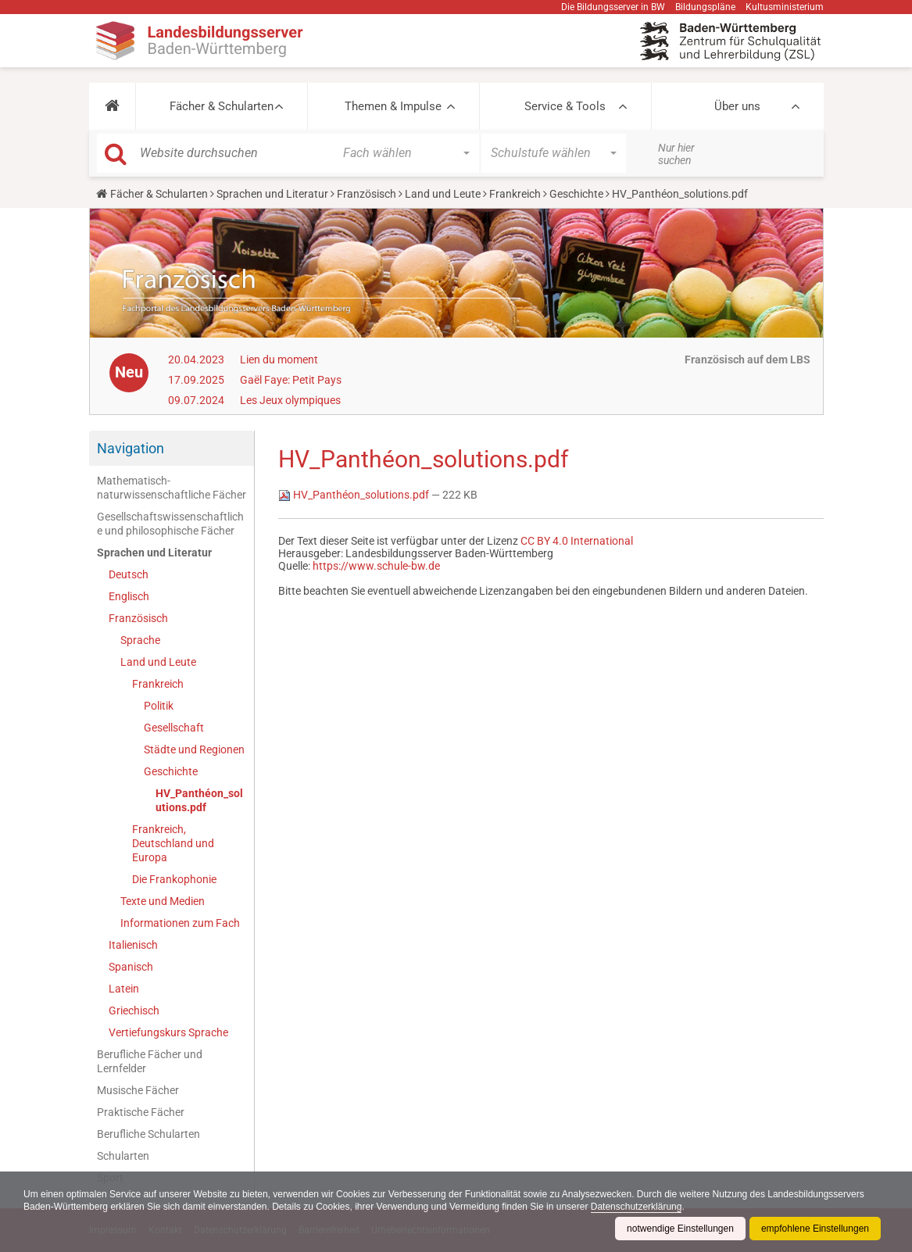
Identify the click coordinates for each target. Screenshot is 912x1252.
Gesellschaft (174, 727)
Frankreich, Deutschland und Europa (173, 843)
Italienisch (133, 945)
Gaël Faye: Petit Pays (291, 380)
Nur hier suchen (676, 153)
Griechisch (134, 1010)
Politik (158, 705)
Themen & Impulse (393, 106)
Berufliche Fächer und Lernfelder (149, 1061)
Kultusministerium (785, 7)
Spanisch (131, 966)
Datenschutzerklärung (636, 1206)
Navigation (130, 448)
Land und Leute (443, 194)
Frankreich (515, 194)
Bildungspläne (705, 7)
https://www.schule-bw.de (376, 566)
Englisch (129, 596)
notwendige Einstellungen (680, 1228)
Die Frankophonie (174, 879)
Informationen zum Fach (180, 923)
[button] (112, 106)
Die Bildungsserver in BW (613, 7)
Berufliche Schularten (148, 1134)
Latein (124, 988)
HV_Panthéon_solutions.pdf (199, 800)
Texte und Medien (162, 901)
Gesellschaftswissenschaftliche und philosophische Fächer (170, 523)
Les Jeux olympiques (290, 400)
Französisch (366, 194)
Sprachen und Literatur (272, 194)
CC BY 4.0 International (576, 541)
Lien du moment (279, 359)
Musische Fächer (138, 1090)
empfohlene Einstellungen (815, 1228)
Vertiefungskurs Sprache (168, 1032)
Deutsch (128, 574)
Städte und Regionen (194, 749)
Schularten (123, 1156)
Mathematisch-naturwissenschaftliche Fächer (171, 487)
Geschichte (576, 194)
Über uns (737, 106)
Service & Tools (565, 106)
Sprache (140, 640)
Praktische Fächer (140, 1112)
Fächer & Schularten (222, 106)
